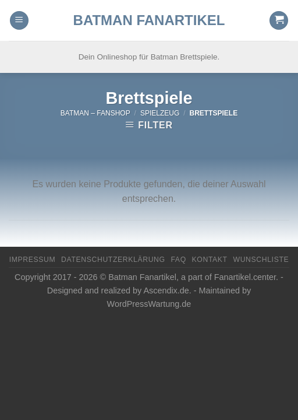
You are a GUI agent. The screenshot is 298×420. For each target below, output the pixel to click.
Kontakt (210, 260)
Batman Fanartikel (149, 20)
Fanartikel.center (245, 277)
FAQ (178, 260)
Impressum (32, 260)
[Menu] (19, 20)
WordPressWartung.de (149, 304)
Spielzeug (159, 113)
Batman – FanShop (95, 113)
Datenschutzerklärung (113, 260)
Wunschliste (261, 260)
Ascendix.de (166, 290)
